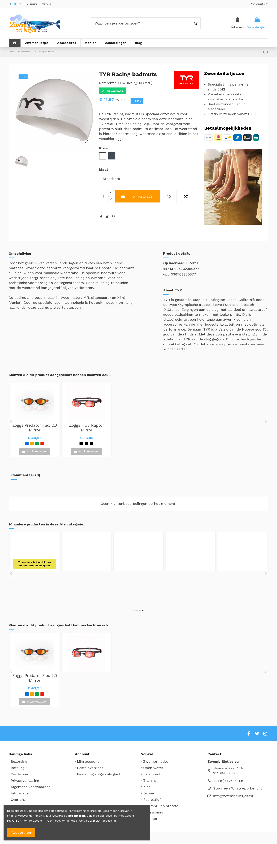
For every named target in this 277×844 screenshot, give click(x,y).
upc (166, 274)
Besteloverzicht (90, 768)
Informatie (20, 793)
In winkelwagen (138, 196)
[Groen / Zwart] (37, 443)
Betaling (18, 768)
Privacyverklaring (25, 780)
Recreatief (152, 799)
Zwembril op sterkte (160, 806)
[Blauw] (27, 443)
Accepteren (21, 832)
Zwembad (151, 774)
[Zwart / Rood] (86, 443)
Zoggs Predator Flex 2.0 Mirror (34, 427)
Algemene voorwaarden (31, 787)
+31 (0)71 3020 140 (228, 781)
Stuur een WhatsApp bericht (237, 788)
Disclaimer (19, 774)
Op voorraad (174, 263)
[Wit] (34, 593)
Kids (146, 787)
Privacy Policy (52, 820)
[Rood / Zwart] (42, 443)
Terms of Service (77, 820)
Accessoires (153, 812)
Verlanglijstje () (258, 4)
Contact (46, 4)
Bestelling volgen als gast (98, 774)
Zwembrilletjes (156, 761)
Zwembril (151, 818)
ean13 (168, 269)
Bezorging (32, 4)
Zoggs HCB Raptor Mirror (86, 427)
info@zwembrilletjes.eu (233, 796)
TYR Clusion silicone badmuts (34, 577)
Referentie (108, 83)
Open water (153, 768)
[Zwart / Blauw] (91, 443)
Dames (149, 793)
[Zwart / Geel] (81, 443)
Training (150, 780)
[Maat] (113, 178)
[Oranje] (32, 443)
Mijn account (88, 761)
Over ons (18, 799)
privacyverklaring (26, 815)
